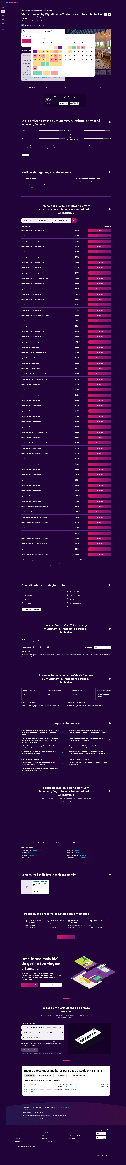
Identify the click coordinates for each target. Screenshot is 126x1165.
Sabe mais (84, 560)
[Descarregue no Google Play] (101, 1133)
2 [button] (60, 47)
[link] (66, 937)
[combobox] (102, 647)
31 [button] (35, 68)
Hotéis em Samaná (65, 8)
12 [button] (43, 55)
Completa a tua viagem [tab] (78, 1075)
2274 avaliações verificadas (37, 25)
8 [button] (70, 51)
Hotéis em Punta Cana (30, 1084)
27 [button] (47, 64)
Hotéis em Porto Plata (30, 1089)
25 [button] (39, 64)
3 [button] (78, 47)
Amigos (51, 647)
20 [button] (47, 60)
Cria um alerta (93, 925)
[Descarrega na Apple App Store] (101, 1137)
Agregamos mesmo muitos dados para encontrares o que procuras (67, 1116)
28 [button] (51, 64)
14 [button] (51, 55)
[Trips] (3, 24)
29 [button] (56, 64)
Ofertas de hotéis (25, 8)
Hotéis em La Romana (30, 1086)
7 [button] (51, 51)
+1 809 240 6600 (26, 23)
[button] (3, 3)
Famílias (44, 647)
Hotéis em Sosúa (28, 1091)
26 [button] (43, 64)
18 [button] (39, 60)
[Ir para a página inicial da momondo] (12, 2)
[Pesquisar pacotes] (3, 19)
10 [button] (35, 55)
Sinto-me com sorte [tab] (61, 1075)
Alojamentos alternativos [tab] (44, 1075)
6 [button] (47, 51)
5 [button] (43, 51)
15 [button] (56, 55)
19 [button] (43, 60)
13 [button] (47, 55)
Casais (36, 647)
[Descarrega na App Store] (74, 103)
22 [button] (56, 60)
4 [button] (39, 51)
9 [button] (60, 51)
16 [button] (60, 55)
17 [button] (35, 60)
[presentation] (74, 103)
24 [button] (35, 64)
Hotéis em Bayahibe (72, 1084)
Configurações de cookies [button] (28, 568)
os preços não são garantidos (62, 1107)
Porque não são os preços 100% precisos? (67, 1119)
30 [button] (60, 64)
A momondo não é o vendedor (67, 1112)
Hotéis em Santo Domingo (73, 1086)
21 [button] (51, 60)
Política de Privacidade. (55, 1053)
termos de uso (44, 1053)
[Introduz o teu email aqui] (44, 1037)
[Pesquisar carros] (3, 15)
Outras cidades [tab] (29, 1075)
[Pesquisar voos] (3, 8)
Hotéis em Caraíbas (36, 8)
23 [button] (60, 60)
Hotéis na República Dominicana (51, 8)
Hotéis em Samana (76, 8)
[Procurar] (3, 11)
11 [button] (39, 55)
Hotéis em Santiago (71, 1089)
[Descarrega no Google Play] (63, 103)
